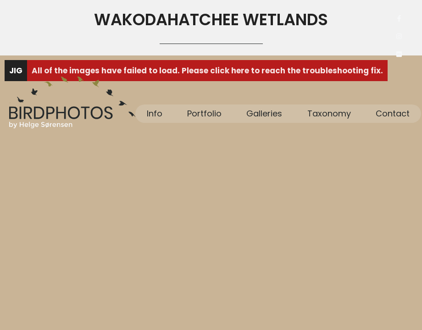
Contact (393, 113)
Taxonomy (329, 113)
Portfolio (204, 113)
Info (154, 113)
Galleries (264, 113)
